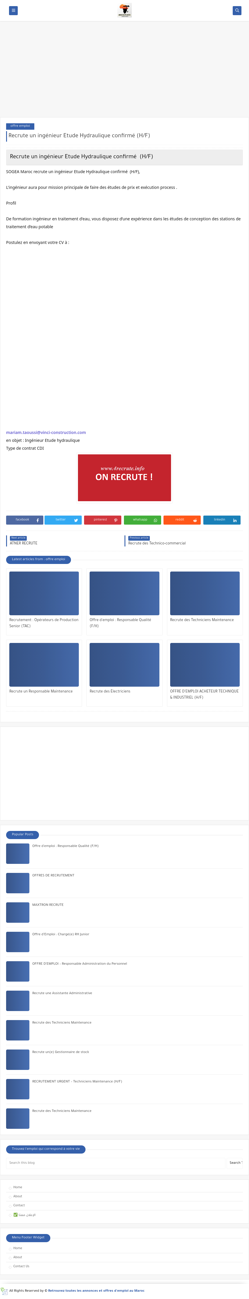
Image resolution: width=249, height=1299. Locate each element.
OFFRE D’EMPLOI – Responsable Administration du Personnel (79, 964)
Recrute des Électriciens (110, 692)
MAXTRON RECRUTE (48, 905)
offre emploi (20, 126)
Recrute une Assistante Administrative (62, 994)
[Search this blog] (115, 1163)
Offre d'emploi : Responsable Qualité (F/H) (120, 623)
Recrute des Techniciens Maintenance (202, 620)
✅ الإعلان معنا (24, 1215)
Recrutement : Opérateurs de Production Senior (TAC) (44, 623)
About (17, 1196)
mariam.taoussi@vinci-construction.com (46, 432)
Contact (19, 1205)
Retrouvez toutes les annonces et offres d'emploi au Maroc (96, 1291)
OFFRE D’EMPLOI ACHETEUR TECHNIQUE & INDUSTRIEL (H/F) (204, 695)
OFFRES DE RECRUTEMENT (53, 876)
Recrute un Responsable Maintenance (41, 692)
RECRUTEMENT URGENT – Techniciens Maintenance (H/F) (77, 1082)
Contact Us (21, 1266)
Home (17, 1187)
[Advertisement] (124, 72)
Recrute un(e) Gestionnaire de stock (60, 1052)
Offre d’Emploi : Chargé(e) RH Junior (60, 935)
